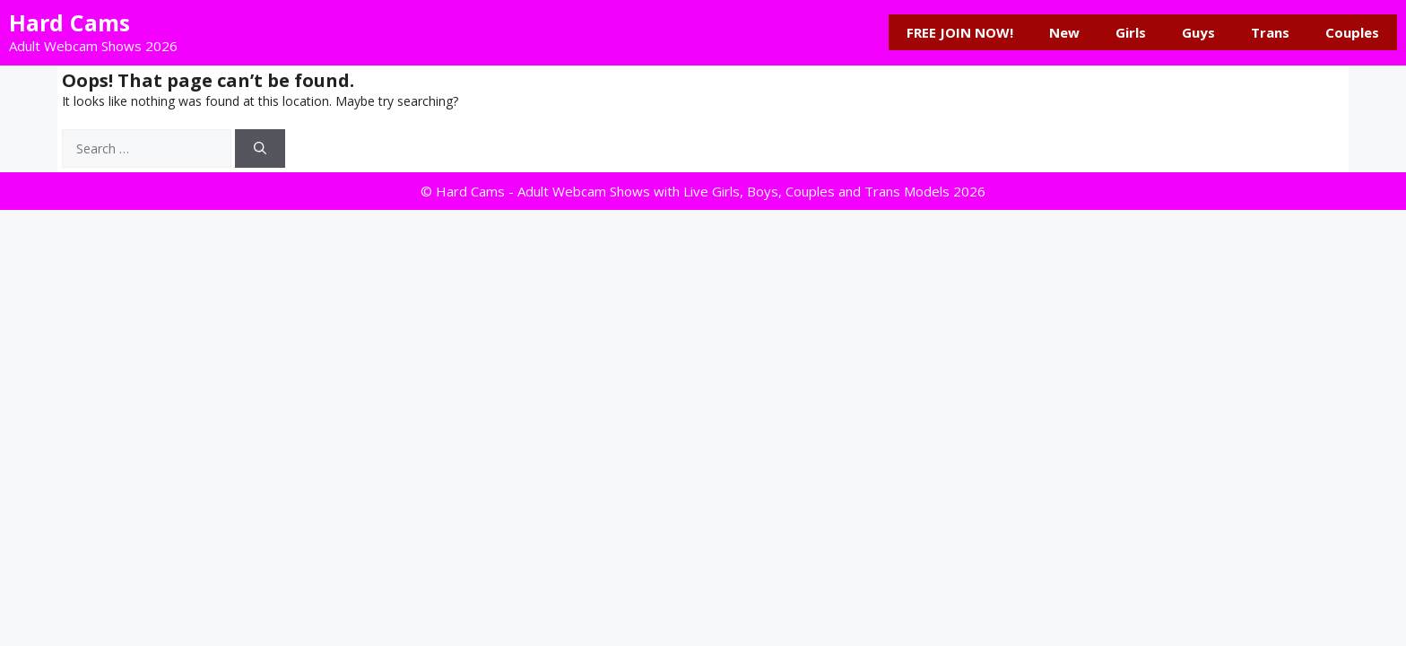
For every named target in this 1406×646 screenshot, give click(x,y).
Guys (1198, 32)
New (1064, 32)
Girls (1130, 32)
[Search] (260, 148)
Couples (1352, 32)
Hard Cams (69, 22)
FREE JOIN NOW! (960, 32)
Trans (1270, 32)
